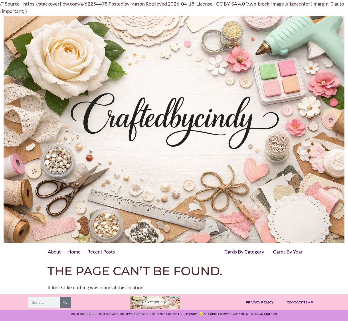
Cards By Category (244, 252)
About (54, 252)
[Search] (65, 302)
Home (74, 252)
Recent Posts (101, 252)
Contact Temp (300, 302)
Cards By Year (288, 252)
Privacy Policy (259, 302)
